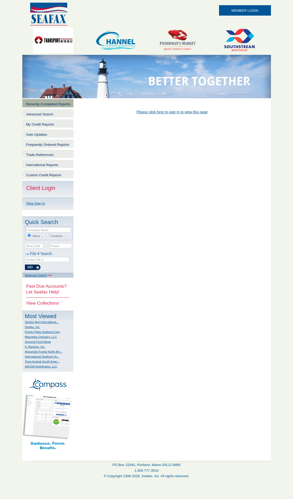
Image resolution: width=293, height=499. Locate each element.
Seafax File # (34, 259)
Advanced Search (39, 114)
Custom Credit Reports (44, 175)
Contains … (58, 236)
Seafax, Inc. (32, 327)
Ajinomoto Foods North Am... (44, 351)
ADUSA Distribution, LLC (41, 366)
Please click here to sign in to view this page (172, 112)
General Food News (38, 341)
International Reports (42, 165)
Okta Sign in (35, 203)
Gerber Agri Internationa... (42, 322)
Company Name (38, 230)
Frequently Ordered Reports (47, 145)
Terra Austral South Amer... (42, 361)
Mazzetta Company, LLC (41, 336)
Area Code (33, 245)
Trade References (40, 155)
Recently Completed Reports (48, 104)
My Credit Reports (40, 124)
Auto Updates (36, 134)
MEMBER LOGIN (244, 10)
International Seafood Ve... (42, 356)
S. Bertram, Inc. (35, 346)
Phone (55, 245)
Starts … (38, 236)
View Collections (42, 303)
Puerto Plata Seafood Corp (42, 331)
